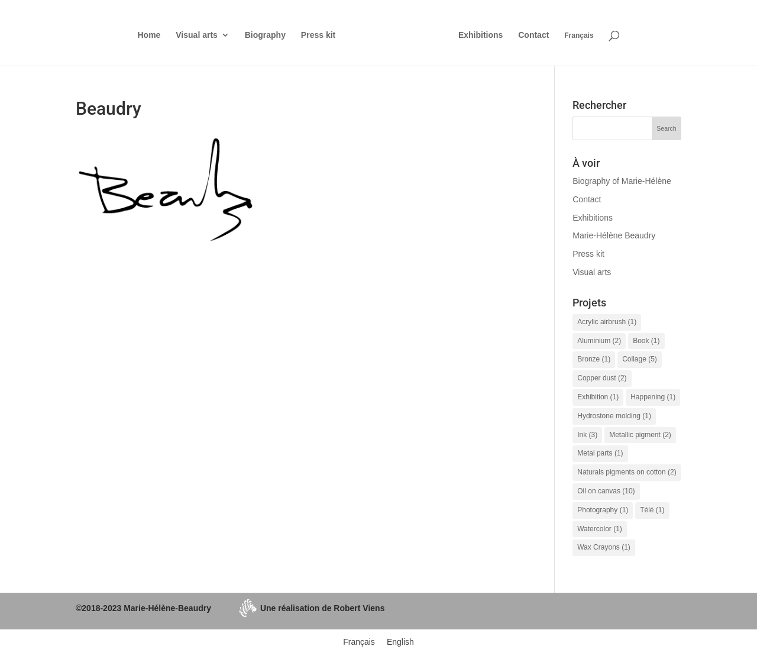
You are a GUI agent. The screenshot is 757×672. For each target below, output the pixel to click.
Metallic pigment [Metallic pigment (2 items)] (640, 435)
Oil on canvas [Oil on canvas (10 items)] (606, 491)
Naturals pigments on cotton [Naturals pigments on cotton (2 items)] (626, 472)
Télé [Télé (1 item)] (652, 510)
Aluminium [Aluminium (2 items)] (599, 341)
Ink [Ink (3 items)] (587, 435)
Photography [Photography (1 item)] (602, 510)
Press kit (318, 35)
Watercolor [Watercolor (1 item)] (599, 529)
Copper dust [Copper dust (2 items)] (601, 378)
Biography (265, 35)
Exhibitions (480, 35)
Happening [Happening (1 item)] (652, 397)
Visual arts (197, 35)
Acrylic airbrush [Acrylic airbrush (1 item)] (606, 322)
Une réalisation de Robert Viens (311, 608)
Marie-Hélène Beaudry (613, 235)
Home (148, 35)
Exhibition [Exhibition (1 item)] (598, 397)
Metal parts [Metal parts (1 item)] (600, 453)
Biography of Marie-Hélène (621, 181)
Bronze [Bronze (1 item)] (593, 359)
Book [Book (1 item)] (646, 341)
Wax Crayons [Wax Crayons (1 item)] (603, 547)
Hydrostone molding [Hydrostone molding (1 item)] (614, 416)
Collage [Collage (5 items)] (639, 359)
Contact (533, 35)
